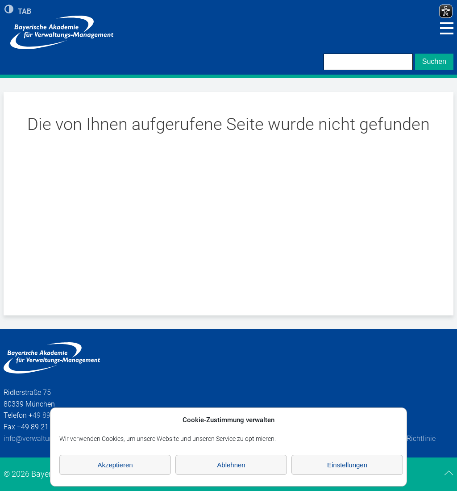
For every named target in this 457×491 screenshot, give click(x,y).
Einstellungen (347, 465)
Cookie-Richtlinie (409, 438)
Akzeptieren (115, 465)
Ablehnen (231, 465)
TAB (24, 11)
